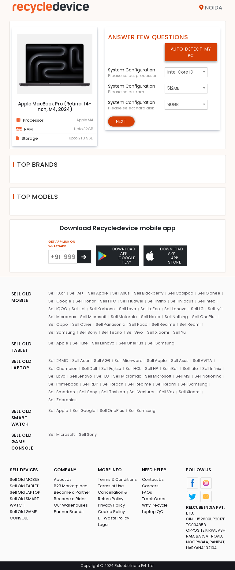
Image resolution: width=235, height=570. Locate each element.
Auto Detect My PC (191, 52)
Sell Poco (138, 324)
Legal (103, 524)
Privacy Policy (111, 505)
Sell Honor (86, 301)
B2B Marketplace (71, 486)
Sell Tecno (112, 332)
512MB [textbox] (173, 88)
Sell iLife (80, 343)
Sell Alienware (128, 360)
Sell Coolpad (180, 293)
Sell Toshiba (113, 392)
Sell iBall (170, 368)
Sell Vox (166, 392)
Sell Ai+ (76, 293)
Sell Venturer (142, 392)
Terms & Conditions (117, 479)
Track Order (154, 499)
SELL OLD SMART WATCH (21, 417)
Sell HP (151, 368)
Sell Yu (179, 332)
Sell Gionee (209, 293)
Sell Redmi (190, 324)
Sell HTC (108, 301)
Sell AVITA (202, 360)
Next (121, 121)
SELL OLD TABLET (21, 347)
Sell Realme (163, 324)
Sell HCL (133, 368)
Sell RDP (90, 384)
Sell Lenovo (175, 309)
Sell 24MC (58, 360)
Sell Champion (62, 368)
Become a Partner (72, 492)
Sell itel (78, 309)
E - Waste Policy (113, 518)
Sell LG (197, 309)
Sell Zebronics (62, 400)
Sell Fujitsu (111, 368)
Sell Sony (88, 332)
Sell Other (81, 324)
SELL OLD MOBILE (21, 297)
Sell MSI (183, 376)
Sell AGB (102, 360)
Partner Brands (69, 512)
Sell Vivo (134, 332)
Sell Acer (81, 360)
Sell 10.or (56, 293)
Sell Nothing (176, 317)
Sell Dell (89, 368)
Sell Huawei (131, 301)
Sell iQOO (57, 309)
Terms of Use (111, 486)
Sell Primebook (63, 384)
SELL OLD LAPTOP (21, 364)
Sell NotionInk (208, 376)
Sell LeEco (150, 309)
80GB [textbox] (173, 104)
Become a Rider (70, 499)
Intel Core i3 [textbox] (180, 72)
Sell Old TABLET (24, 486)
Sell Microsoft (93, 317)
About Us (63, 479)
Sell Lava (127, 309)
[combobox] (186, 72)
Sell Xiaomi (158, 332)
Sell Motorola (124, 317)
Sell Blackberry (148, 293)
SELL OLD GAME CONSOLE (22, 441)
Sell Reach (113, 384)
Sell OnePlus (204, 317)
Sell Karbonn (102, 309)
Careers (150, 486)
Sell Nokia (150, 317)
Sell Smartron (61, 392)
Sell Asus (121, 293)
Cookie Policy (111, 512)
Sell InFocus (181, 301)
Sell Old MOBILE (24, 479)
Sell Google (59, 301)
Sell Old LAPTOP (25, 492)
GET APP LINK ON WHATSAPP (61, 244)
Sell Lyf (214, 309)
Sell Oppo (58, 324)
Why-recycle (155, 505)
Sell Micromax (62, 317)
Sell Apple (98, 293)
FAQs (147, 492)
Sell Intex (206, 301)
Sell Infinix (156, 301)
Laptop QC (152, 512)
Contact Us (153, 479)
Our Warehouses (71, 505)
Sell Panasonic (110, 324)
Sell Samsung (61, 332)
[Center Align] (84, 256)
